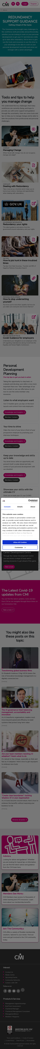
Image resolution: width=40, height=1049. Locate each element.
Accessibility (30, 1041)
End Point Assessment (13, 1006)
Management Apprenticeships (15, 1003)
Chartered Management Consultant (17, 1011)
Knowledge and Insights (14, 412)
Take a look (9, 567)
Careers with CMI (11, 983)
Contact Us (9, 972)
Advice (5, 10)
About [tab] (32, 507)
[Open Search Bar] (18, 4)
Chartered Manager (12, 1009)
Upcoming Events (11, 977)
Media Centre (10, 975)
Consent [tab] (7, 507)
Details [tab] (20, 507)
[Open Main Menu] (13, 4)
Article (4, 681)
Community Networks (12, 980)
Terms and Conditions (13, 1038)
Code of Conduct (28, 1038)
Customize (20, 547)
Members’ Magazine (12, 1017)
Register (34, 4)
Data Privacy (20, 1041)
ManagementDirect (11, 1014)
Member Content (11, 417)
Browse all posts (18, 820)
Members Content (11, 446)
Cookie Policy (10, 1041)
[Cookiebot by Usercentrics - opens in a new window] (28, 500)
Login (25, 4)
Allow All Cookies (20, 542)
